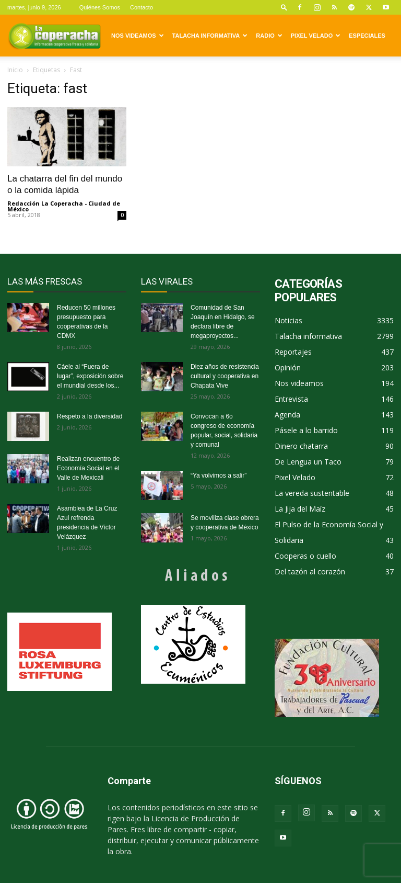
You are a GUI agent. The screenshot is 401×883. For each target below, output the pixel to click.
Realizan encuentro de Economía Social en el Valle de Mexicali (88, 468)
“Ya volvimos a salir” (218, 475)
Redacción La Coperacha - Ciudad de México (63, 206)
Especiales (367, 35)
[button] (284, 7)
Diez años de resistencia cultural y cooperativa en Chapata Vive (225, 376)
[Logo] (54, 35)
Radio (269, 35)
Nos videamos (137, 35)
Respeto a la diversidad (89, 416)
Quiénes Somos (99, 7)
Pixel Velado (315, 35)
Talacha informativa (210, 35)
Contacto (141, 7)
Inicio (15, 69)
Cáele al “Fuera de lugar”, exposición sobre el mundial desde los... (90, 376)
